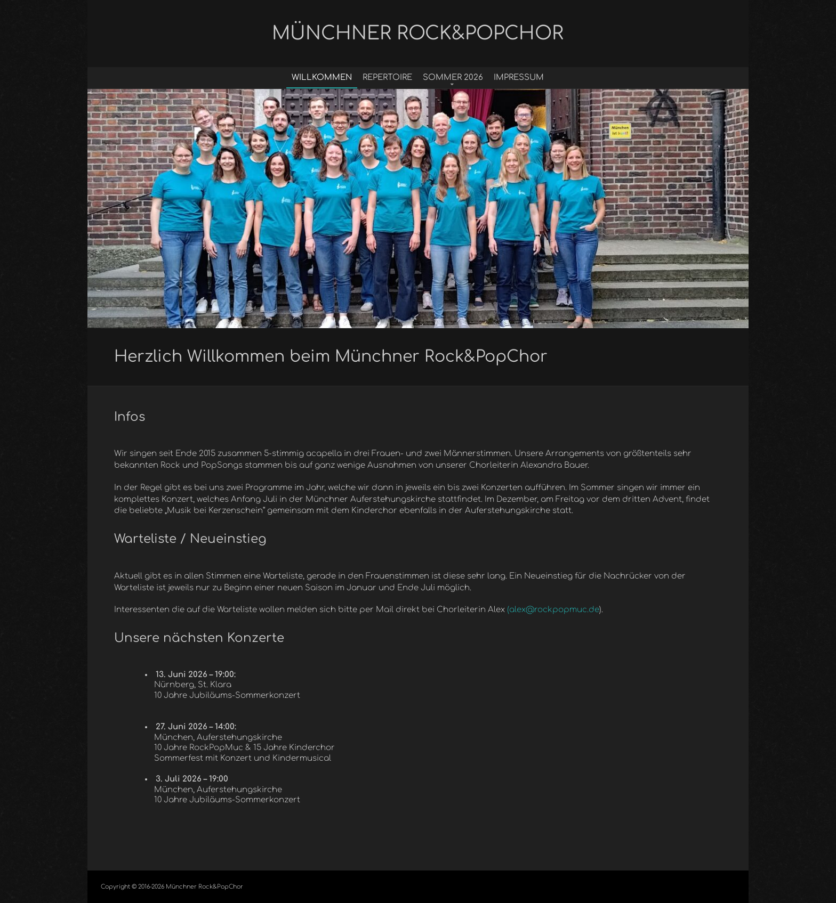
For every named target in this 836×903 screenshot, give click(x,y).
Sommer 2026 (453, 77)
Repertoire (387, 77)
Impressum (519, 77)
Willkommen (322, 77)
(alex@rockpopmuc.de (553, 609)
